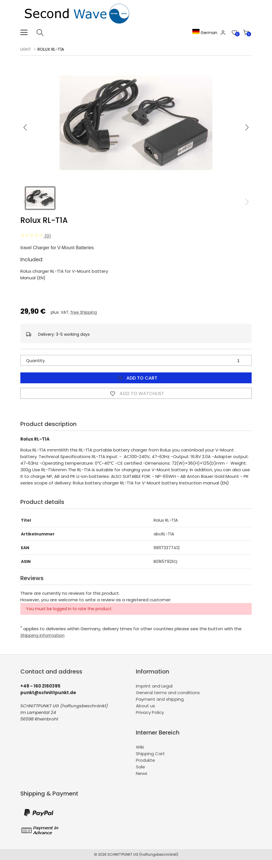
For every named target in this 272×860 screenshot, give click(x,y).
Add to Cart (135, 377)
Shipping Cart (150, 754)
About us (145, 706)
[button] (247, 127)
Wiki (140, 747)
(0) (35, 236)
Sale (140, 767)
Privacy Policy (150, 712)
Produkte (145, 760)
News (141, 773)
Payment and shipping (160, 699)
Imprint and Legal (154, 686)
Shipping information (42, 635)
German (204, 33)
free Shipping (84, 312)
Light (25, 49)
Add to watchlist (135, 393)
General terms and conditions (168, 693)
